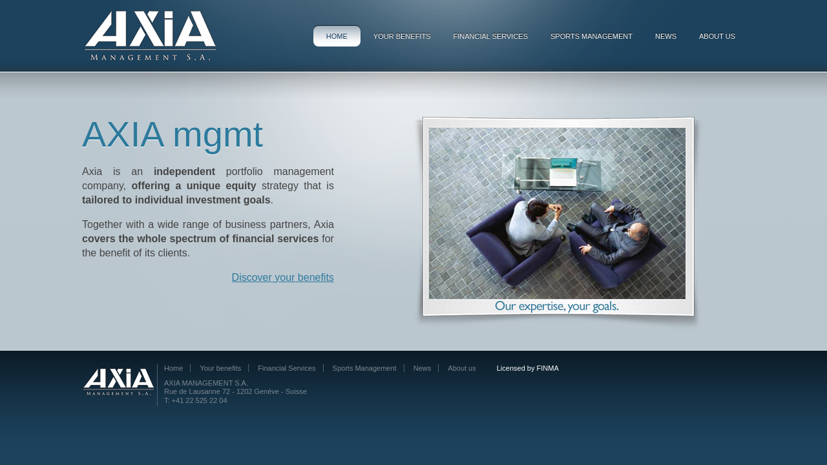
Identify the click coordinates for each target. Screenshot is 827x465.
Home (337, 36)
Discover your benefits (283, 277)
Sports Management (591, 36)
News (665, 36)
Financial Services (490, 36)
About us (717, 36)
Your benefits (402, 36)
